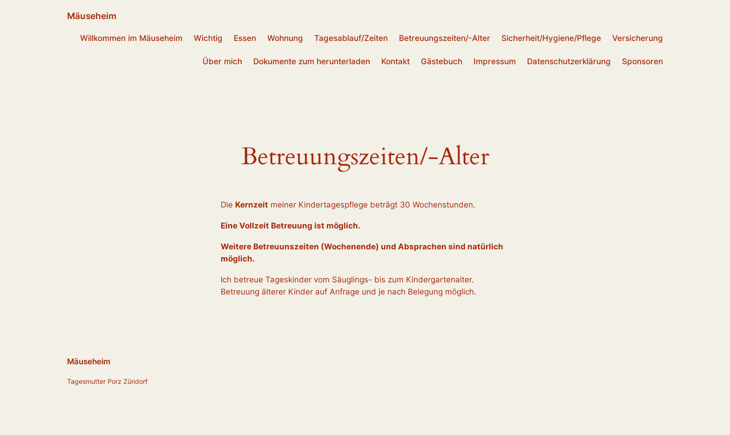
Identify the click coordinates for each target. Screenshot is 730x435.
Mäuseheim (91, 15)
